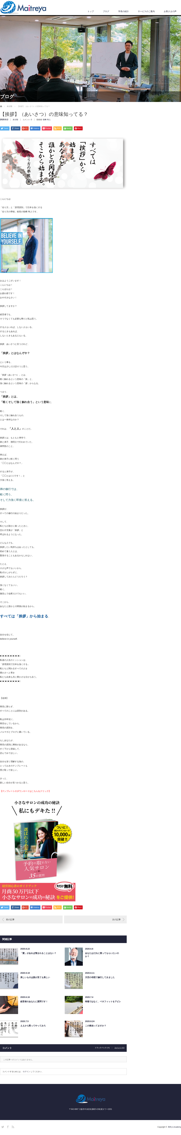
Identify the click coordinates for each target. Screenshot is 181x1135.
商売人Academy (174, 1127)
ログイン (26, 1072)
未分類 (15, 120)
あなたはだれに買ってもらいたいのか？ (102, 955)
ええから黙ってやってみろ (33, 1025)
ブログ (106, 11)
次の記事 (116, 919)
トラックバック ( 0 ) (102, 1048)
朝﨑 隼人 (47, 120)
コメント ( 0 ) (119, 1048)
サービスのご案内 (146, 11)
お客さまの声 (170, 11)
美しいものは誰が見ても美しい (35, 977)
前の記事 (10, 919)
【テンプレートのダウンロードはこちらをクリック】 (25, 791)
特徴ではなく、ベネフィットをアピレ (103, 1001)
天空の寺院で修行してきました (100, 977)
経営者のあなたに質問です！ (34, 1001)
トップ (90, 11)
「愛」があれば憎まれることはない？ (38, 953)
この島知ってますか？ (95, 1025)
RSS (12, 1126)
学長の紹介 (123, 11)
